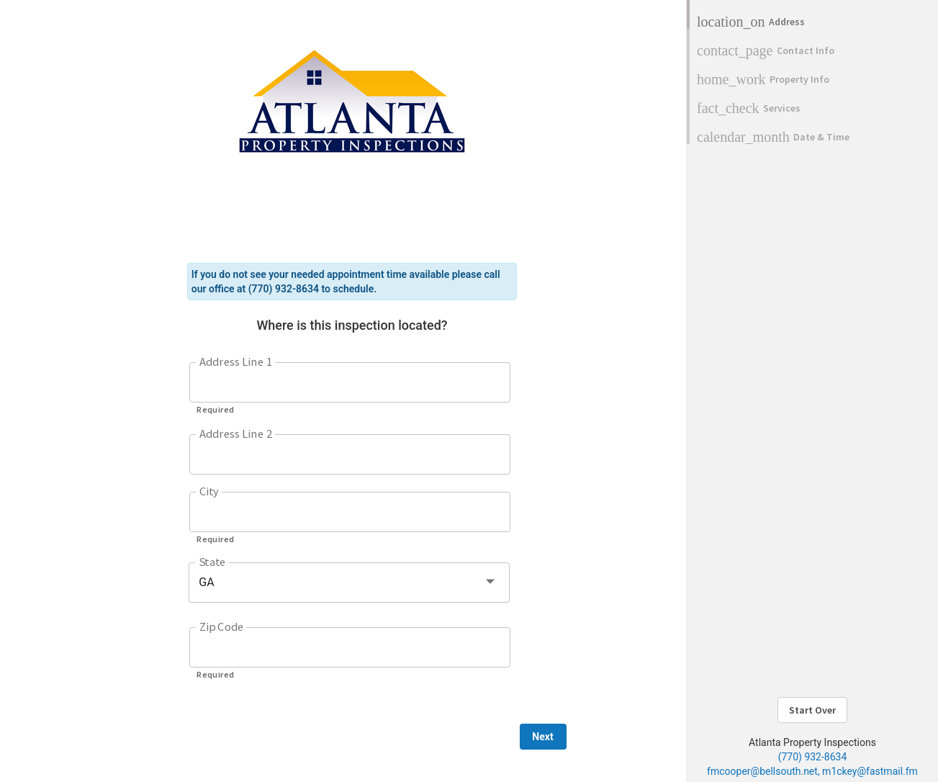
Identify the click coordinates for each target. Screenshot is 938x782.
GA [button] (207, 582)
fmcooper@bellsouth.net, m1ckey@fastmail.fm (812, 771)
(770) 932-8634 (812, 757)
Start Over (812, 710)
